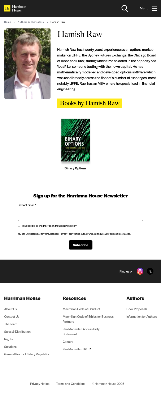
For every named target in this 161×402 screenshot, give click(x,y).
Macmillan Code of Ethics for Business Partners (88, 319)
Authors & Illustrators (31, 21)
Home (7, 21)
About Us (10, 309)
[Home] (15, 8)
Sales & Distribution (17, 331)
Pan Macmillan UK (77, 349)
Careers (68, 341)
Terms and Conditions (70, 383)
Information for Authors (141, 316)
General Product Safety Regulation (27, 354)
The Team (10, 324)
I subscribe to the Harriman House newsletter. (47, 226)
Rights (8, 339)
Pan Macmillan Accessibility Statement (81, 331)
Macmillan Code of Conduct (81, 309)
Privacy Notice (39, 383)
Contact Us (11, 316)
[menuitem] (27, 298)
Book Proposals (136, 309)
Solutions (10, 346)
